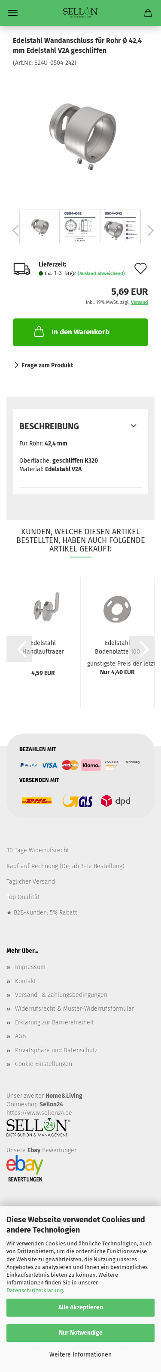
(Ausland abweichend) (101, 273)
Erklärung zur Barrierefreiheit (54, 1022)
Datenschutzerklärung (34, 1290)
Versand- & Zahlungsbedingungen (61, 995)
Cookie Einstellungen (43, 1064)
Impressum (30, 967)
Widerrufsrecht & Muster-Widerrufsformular (74, 1008)
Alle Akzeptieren (80, 1307)
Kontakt (25, 981)
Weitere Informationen (80, 1354)
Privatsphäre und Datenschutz (56, 1050)
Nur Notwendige (81, 1332)
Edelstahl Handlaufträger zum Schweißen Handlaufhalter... (43, 646)
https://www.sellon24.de (39, 1113)
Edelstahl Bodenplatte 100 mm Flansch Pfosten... (117, 646)
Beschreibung (49, 426)
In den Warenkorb (70, 331)
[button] (12, 230)
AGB (20, 1036)
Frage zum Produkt (47, 365)
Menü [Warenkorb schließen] (13, 12)
